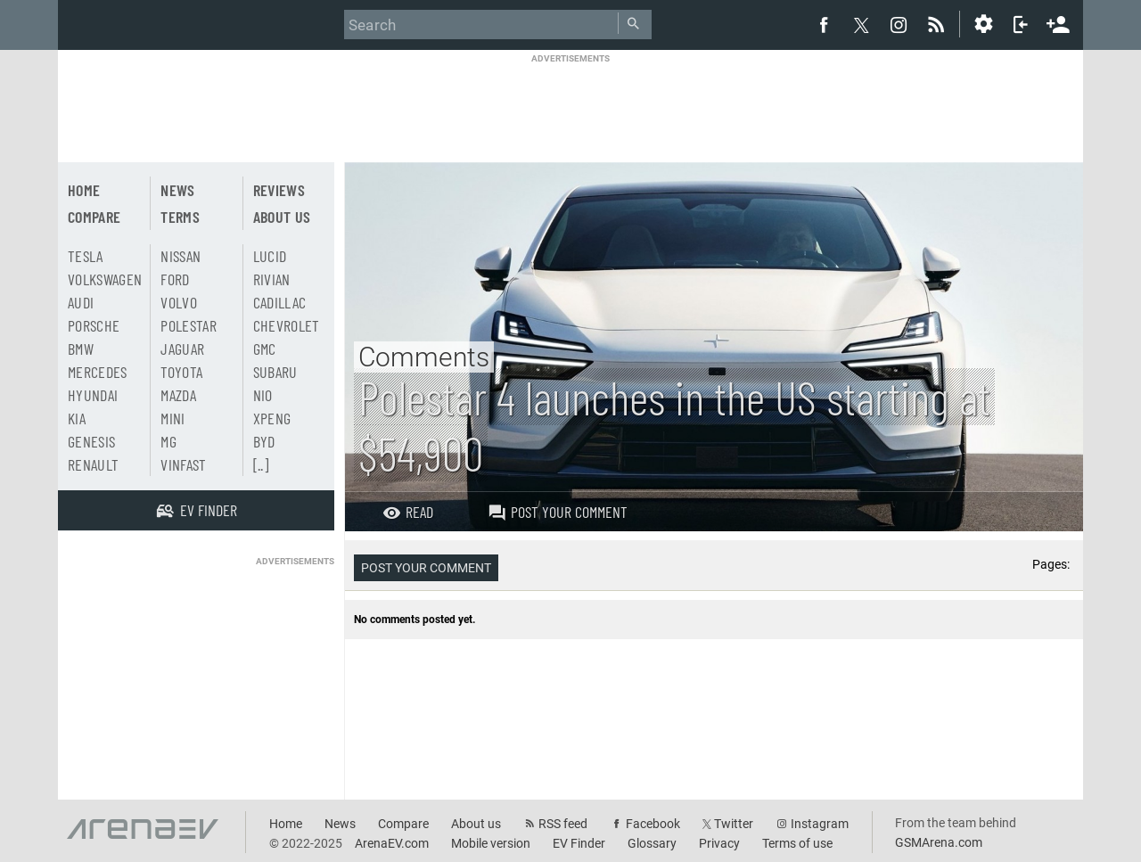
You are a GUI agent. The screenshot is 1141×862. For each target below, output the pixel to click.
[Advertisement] (570, 104)
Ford (174, 279)
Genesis (91, 441)
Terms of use (797, 843)
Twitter (733, 824)
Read (407, 511)
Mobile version (490, 843)
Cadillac (280, 302)
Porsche (93, 325)
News (177, 190)
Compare (94, 216)
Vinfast (183, 464)
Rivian (272, 279)
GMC (264, 348)
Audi (81, 302)
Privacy (719, 843)
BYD (264, 441)
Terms (180, 216)
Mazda (178, 395)
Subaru (275, 372)
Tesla (85, 256)
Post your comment (558, 511)
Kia (77, 418)
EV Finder (579, 843)
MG (168, 441)
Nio (263, 395)
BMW (81, 348)
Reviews (279, 190)
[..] (260, 464)
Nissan (180, 256)
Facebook (653, 824)
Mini (172, 418)
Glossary (652, 843)
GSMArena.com (938, 842)
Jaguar (182, 348)
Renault (93, 464)
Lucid (270, 256)
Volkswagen (105, 279)
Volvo (178, 302)
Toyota (181, 372)
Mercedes (97, 372)
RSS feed (562, 824)
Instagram (820, 824)
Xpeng (272, 418)
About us (282, 216)
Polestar (188, 325)
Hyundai (93, 395)
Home (84, 190)
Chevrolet (286, 325)
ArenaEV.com (392, 843)
